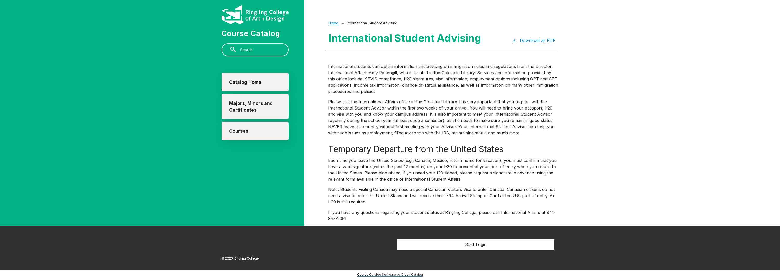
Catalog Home (245, 82)
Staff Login (475, 244)
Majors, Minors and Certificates (251, 106)
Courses (238, 131)
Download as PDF (533, 40)
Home (333, 23)
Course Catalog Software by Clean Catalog (390, 274)
